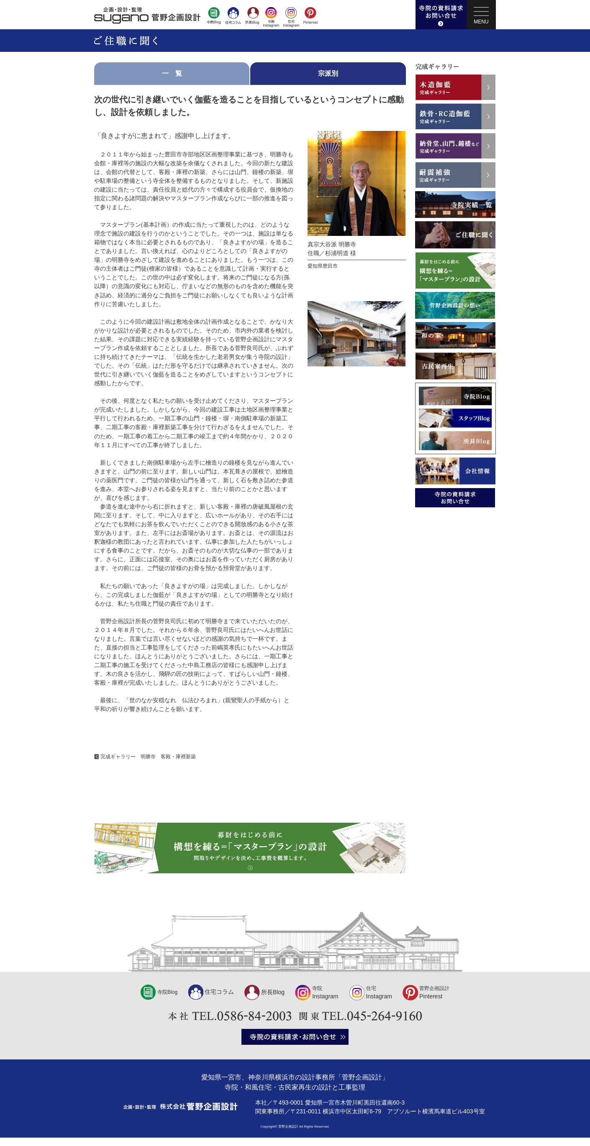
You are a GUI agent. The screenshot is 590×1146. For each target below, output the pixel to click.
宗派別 (328, 73)
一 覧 (172, 73)
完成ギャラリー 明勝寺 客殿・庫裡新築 (148, 757)
